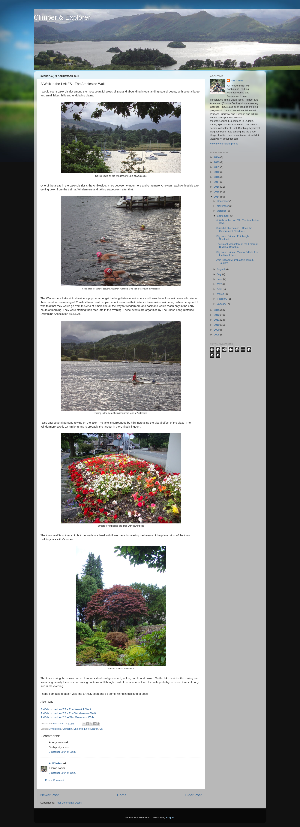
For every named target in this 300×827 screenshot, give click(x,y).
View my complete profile (224, 143)
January (222, 303)
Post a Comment (54, 780)
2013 (217, 310)
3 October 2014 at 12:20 (62, 772)
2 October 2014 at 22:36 (62, 751)
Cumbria (67, 728)
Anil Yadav (55, 763)
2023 (217, 162)
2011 (217, 319)
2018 (217, 177)
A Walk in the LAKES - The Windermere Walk (68, 713)
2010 (217, 324)
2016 (217, 186)
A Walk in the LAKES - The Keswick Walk (66, 709)
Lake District (91, 728)
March (221, 293)
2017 (217, 181)
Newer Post (49, 795)
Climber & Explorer (62, 17)
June (220, 279)
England (78, 728)
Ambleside (55, 728)
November (223, 205)
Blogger (170, 817)
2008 (217, 334)
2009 (217, 329)
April (220, 289)
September (223, 215)
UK (101, 728)
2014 (217, 196)
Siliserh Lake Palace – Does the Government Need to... (234, 229)
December (223, 201)
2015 (217, 191)
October (222, 210)
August (221, 269)
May (219, 284)
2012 (217, 315)
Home (121, 795)
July (219, 274)
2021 (217, 167)
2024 (217, 157)
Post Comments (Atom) (69, 802)
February (222, 298)
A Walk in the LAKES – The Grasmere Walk (67, 717)
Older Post (193, 795)
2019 (217, 172)
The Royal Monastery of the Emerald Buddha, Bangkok (237, 245)
